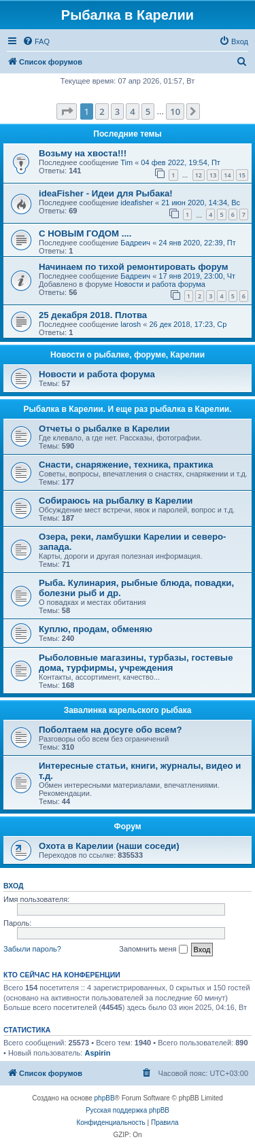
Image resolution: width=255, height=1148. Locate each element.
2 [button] (101, 111)
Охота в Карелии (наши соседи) (109, 846)
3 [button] (117, 111)
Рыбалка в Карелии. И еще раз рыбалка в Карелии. (128, 409)
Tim (126, 162)
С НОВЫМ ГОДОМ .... (85, 233)
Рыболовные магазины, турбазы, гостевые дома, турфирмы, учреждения (136, 663)
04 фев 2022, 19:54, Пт (180, 162)
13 (212, 175)
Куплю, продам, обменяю (95, 629)
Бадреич (135, 243)
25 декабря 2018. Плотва (93, 315)
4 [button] (132, 111)
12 (198, 175)
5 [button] (148, 111)
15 (242, 175)
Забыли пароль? (32, 949)
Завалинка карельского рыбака (128, 710)
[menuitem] (36, 41)
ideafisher (136, 202)
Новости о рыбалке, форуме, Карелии (127, 355)
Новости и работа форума (159, 284)
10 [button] (175, 111)
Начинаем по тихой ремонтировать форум (133, 267)
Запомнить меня (153, 949)
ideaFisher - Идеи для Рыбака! (106, 193)
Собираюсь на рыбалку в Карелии (115, 500)
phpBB (105, 1098)
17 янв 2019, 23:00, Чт (196, 276)
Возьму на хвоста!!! (82, 153)
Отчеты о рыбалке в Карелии (104, 428)
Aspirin (97, 1053)
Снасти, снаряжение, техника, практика (126, 464)
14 (227, 175)
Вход (13, 886)
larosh (130, 324)
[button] (66, 111)
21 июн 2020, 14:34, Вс (200, 202)
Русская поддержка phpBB (127, 1110)
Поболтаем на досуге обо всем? (110, 730)
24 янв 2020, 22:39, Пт (196, 243)
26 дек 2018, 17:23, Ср (187, 324)
